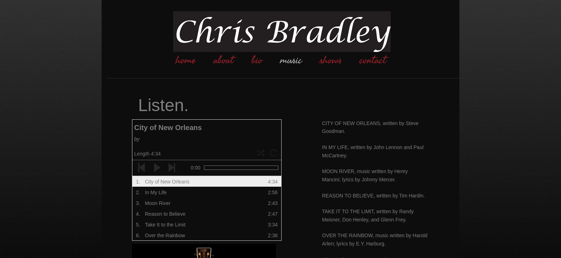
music (291, 60)
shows (331, 60)
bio (257, 60)
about (224, 60)
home (186, 60)
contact (373, 60)
